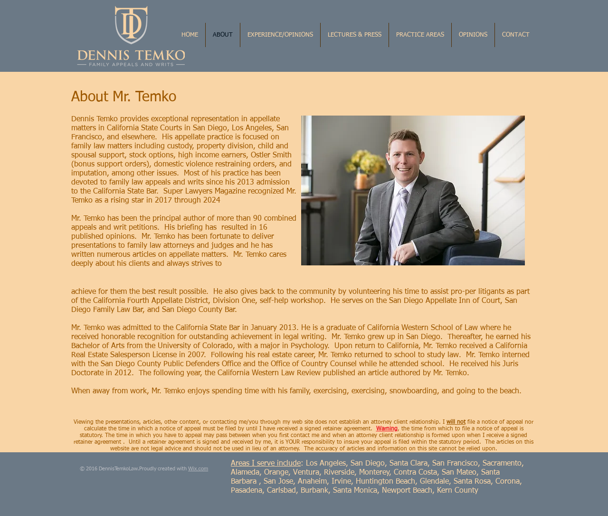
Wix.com (198, 468)
